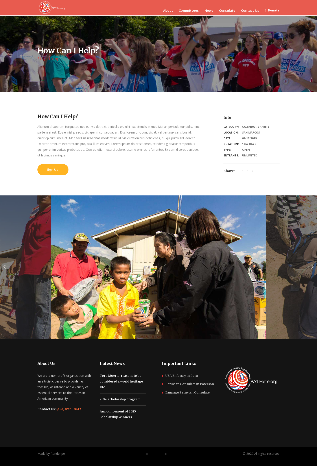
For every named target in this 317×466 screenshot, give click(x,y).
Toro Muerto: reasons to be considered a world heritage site (121, 381)
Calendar (249, 127)
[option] (158, 267)
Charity (263, 127)
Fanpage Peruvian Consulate (187, 392)
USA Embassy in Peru (181, 376)
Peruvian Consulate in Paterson (189, 384)
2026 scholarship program (120, 399)
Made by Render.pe (51, 453)
